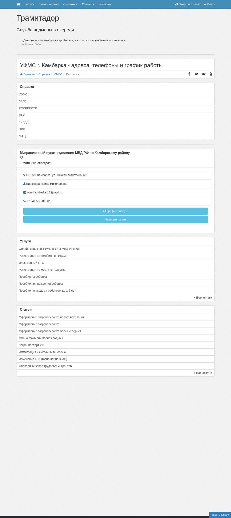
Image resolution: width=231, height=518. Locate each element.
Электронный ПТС (31, 262)
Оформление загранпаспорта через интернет (50, 331)
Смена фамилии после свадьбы (41, 338)
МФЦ (22, 136)
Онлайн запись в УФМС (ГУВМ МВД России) (49, 248)
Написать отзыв (115, 219)
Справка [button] (70, 4)
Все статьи (203, 373)
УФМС (23, 94)
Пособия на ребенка (33, 276)
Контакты (105, 4)
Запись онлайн (49, 4)
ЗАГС (22, 101)
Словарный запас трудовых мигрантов (45, 366)
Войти (209, 4)
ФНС (22, 115)
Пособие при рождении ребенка (41, 283)
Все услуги (203, 297)
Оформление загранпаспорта (39, 324)
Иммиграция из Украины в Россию (42, 352)
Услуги (30, 4)
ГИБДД (24, 122)
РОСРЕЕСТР (28, 108)
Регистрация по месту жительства (42, 269)
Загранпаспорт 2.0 (31, 345)
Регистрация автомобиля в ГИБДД (42, 255)
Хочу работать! (187, 4)
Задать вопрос (220, 514)
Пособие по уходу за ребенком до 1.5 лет (47, 290)
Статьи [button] (88, 4)
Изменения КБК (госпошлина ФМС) (43, 359)
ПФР (22, 129)
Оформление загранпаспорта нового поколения (52, 317)
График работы (115, 211)
